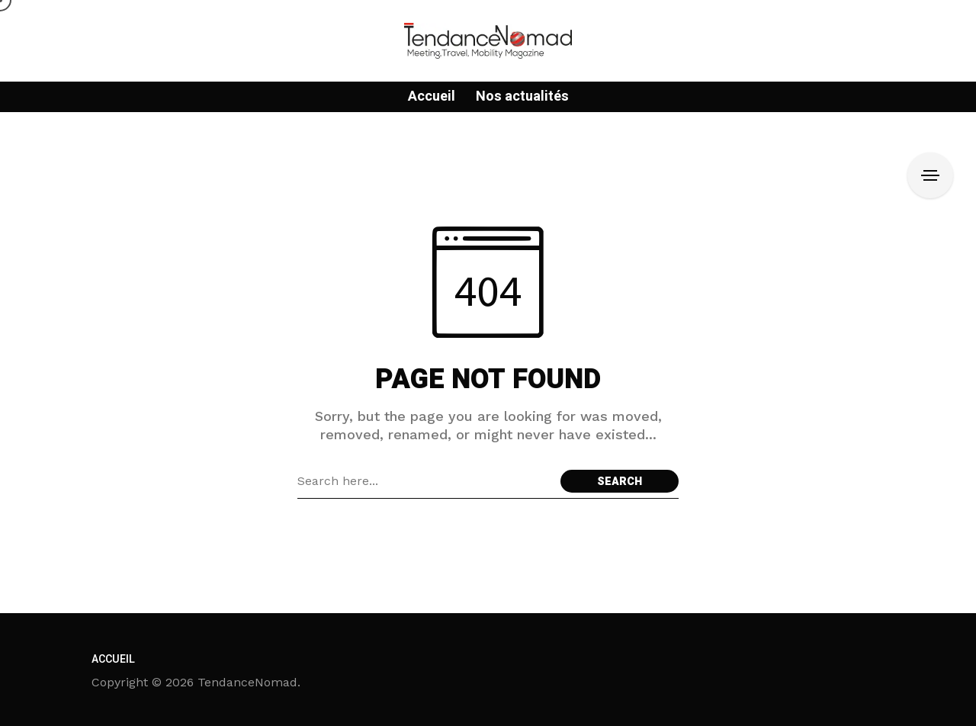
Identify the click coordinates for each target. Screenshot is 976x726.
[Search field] (425, 481)
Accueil (113, 659)
